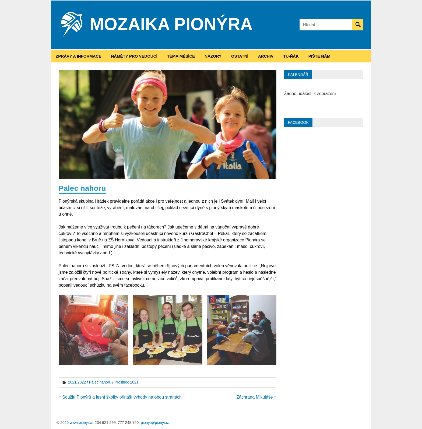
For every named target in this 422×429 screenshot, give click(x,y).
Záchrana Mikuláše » (256, 397)
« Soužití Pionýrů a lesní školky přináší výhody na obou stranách (120, 397)
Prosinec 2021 (126, 382)
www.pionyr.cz (82, 422)
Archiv (266, 56)
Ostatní (239, 56)
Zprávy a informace (78, 56)
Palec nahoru (100, 382)
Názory (213, 56)
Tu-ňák (291, 56)
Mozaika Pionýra (171, 24)
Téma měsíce (181, 56)
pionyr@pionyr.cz (155, 422)
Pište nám (319, 56)
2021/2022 (77, 382)
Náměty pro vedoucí (134, 56)
